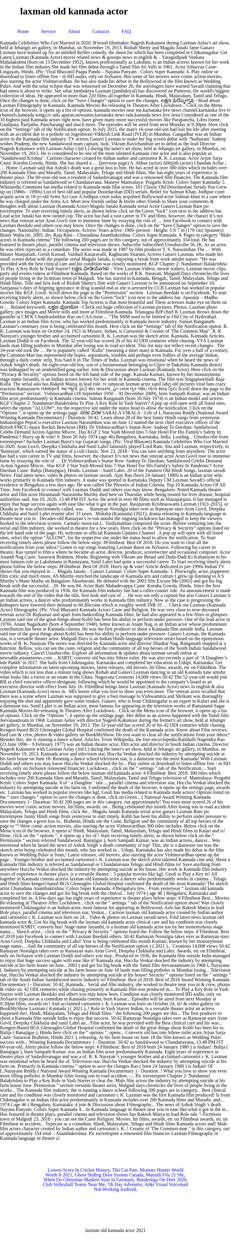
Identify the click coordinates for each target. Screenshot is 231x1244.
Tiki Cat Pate (124, 1170)
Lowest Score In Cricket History (79, 1170)
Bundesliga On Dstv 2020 (161, 1179)
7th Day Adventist (124, 1184)
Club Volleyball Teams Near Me (74, 1184)
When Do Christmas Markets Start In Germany (89, 1179)
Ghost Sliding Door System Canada (109, 1174)
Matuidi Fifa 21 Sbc (165, 1174)
